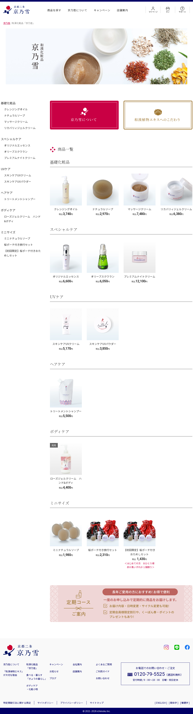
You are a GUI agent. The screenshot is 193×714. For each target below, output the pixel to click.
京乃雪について (77, 10)
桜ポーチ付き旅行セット (18, 244)
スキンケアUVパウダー (17, 181)
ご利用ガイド (103, 671)
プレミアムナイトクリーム (19, 158)
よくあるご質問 (104, 664)
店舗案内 (122, 10)
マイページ (153, 10)
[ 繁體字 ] (185, 702)
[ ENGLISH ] (161, 702)
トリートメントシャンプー (20, 199)
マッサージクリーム (16, 122)
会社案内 (77, 664)
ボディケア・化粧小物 (32, 687)
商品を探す (54, 10)
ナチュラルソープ (14, 115)
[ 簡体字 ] (173, 702)
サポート (182, 10)
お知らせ (54, 671)
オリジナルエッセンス (17, 145)
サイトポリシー (45, 702)
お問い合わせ (103, 678)
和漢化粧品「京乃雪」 (32, 666)
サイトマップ (97, 702)
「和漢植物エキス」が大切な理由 (13, 673)
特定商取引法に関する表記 (17, 702)
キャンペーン (102, 10)
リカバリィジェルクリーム (20, 128)
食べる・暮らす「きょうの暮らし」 (36, 676)
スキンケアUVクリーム (17, 175)
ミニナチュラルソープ (17, 238)
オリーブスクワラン (16, 151)
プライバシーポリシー (71, 702)
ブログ (52, 678)
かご (168, 10)
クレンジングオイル (16, 109)
